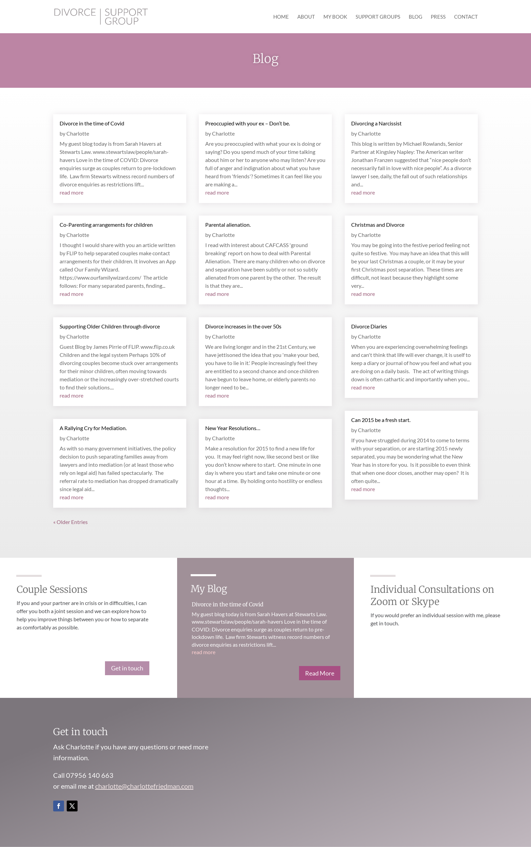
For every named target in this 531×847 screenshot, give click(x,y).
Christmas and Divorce (377, 224)
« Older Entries (70, 522)
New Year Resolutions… (232, 428)
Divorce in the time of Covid (92, 123)
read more (71, 192)
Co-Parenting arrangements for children (106, 224)
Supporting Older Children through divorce (110, 326)
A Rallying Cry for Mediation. (93, 428)
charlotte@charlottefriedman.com (144, 786)
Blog (415, 17)
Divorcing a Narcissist (376, 123)
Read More (319, 673)
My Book (335, 17)
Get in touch (127, 668)
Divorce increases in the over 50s (243, 326)
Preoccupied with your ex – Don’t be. (247, 123)
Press (438, 17)
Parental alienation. (228, 224)
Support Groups (378, 17)
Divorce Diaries (369, 326)
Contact (466, 17)
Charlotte (77, 133)
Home (281, 17)
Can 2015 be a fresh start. (380, 420)
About (306, 17)
